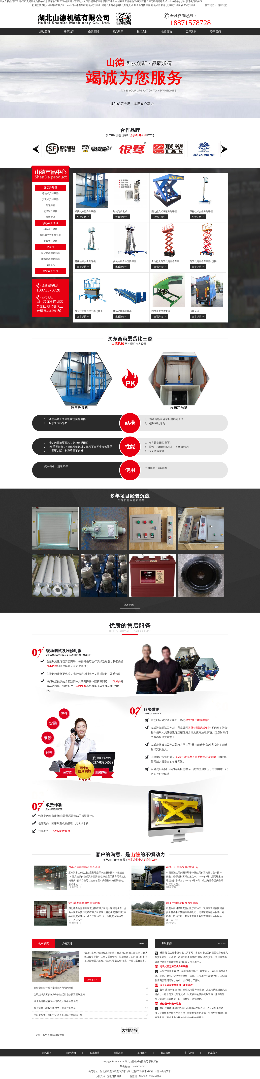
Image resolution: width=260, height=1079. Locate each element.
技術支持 (142, 31)
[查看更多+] (74, 887)
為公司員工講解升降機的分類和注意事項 (55, 1008)
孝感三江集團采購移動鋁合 (182, 867)
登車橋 (50, 247)
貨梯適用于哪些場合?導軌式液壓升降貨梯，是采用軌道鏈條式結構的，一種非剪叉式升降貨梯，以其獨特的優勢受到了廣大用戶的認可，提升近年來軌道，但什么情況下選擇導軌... (191, 995)
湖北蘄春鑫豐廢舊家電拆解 (84, 903)
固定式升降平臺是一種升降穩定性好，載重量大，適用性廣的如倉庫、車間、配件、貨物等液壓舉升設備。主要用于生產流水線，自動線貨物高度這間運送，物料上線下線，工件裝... (191, 977)
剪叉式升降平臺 (50, 199)
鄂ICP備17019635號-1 (150, 1076)
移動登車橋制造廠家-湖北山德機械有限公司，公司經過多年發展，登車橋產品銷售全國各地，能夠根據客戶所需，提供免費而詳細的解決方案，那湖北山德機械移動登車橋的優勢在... (191, 1014)
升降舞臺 (50, 205)
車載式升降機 (50, 241)
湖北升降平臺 (43, 1035)
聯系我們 (222, 5)
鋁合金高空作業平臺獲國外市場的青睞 (53, 988)
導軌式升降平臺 (50, 193)
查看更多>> (130, 605)
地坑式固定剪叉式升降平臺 (174, 967)
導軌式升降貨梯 (125, 5)
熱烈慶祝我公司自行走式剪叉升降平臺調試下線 (58, 1015)
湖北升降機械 (114, 1076)
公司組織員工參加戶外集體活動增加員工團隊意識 (59, 994)
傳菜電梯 (50, 217)
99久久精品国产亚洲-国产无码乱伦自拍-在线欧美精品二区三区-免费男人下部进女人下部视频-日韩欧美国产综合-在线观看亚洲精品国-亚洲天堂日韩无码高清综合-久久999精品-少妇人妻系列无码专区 (101, 1)
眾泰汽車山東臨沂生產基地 (84, 867)
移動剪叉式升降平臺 (50, 235)
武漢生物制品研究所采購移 (182, 903)
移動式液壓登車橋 (50, 259)
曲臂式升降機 (188, 5)
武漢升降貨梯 (57, 1035)
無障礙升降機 (173, 5)
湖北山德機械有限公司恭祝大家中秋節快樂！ (57, 1001)
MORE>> (143, 943)
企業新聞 (93, 31)
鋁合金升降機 (50, 229)
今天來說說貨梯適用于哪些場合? (177, 986)
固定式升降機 (109, 5)
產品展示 (118, 31)
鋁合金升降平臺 (142, 5)
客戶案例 (191, 31)
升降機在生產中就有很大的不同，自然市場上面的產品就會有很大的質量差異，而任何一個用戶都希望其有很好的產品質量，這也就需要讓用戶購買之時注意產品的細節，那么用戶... (191, 958)
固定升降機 (50, 187)
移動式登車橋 (158, 5)
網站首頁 (44, 31)
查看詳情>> (83, 217)
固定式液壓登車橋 (50, 253)
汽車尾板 (50, 265)
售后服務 (166, 31)
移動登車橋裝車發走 (170, 1005)
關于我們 (209, 5)
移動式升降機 (93, 5)
